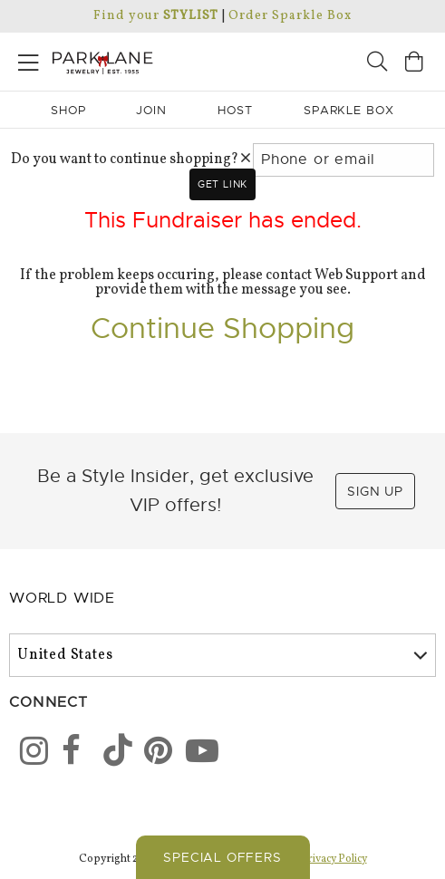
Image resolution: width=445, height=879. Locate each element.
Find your (155, 15)
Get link (222, 184)
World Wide (62, 598)
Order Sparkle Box (289, 15)
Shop (68, 110)
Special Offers (222, 857)
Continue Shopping (222, 328)
